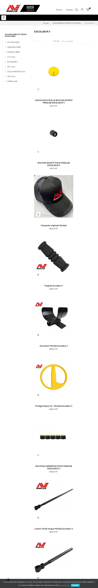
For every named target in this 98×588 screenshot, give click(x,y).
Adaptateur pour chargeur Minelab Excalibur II (81, 351)
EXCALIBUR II (12, 62)
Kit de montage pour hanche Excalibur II (49, 351)
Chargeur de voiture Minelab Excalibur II (81, 403)
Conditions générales (58, 532)
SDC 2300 (11, 67)
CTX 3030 (11, 57)
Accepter (75, 585)
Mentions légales (57, 536)
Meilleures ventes (57, 517)
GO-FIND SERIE (13, 42)
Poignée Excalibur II (81, 144)
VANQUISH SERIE (14, 47)
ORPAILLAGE (12, 81)
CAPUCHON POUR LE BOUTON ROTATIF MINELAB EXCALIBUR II (49, 92)
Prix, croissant (79, 41)
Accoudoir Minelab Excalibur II (49, 194)
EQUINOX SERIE (13, 52)
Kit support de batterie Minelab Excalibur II (49, 455)
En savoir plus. (65, 585)
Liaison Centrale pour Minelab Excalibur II (81, 299)
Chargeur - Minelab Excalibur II (49, 402)
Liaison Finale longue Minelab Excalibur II (81, 247)
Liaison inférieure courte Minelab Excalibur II (49, 299)
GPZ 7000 (11, 76)
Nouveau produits (57, 513)
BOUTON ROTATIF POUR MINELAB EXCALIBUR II (80, 91)
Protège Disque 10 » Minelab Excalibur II (81, 195)
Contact (53, 541)
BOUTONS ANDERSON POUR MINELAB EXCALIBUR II (49, 247)
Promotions (54, 521)
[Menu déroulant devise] (70, 10)
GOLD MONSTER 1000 (16, 72)
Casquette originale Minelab (49, 144)
